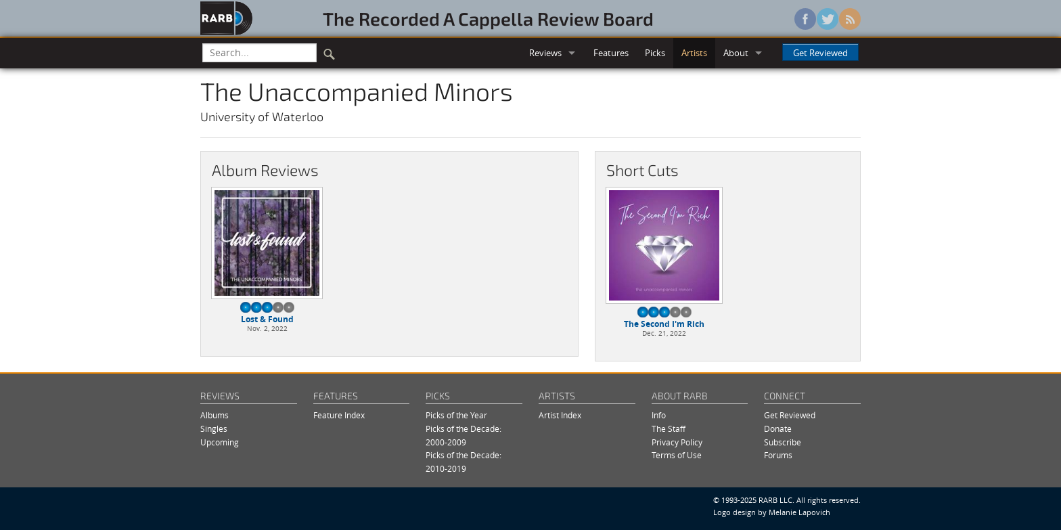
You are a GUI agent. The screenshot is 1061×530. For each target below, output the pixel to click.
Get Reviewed (820, 53)
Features (611, 53)
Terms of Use (677, 455)
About (735, 53)
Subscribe (782, 442)
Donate (778, 429)
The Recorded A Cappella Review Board (488, 18)
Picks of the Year (456, 415)
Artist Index (560, 415)
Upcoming (219, 442)
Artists (694, 53)
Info (659, 415)
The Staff (668, 429)
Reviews (545, 53)
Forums (778, 455)
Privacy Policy (677, 442)
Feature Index (339, 415)
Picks (655, 53)
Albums (214, 415)
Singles (213, 429)
